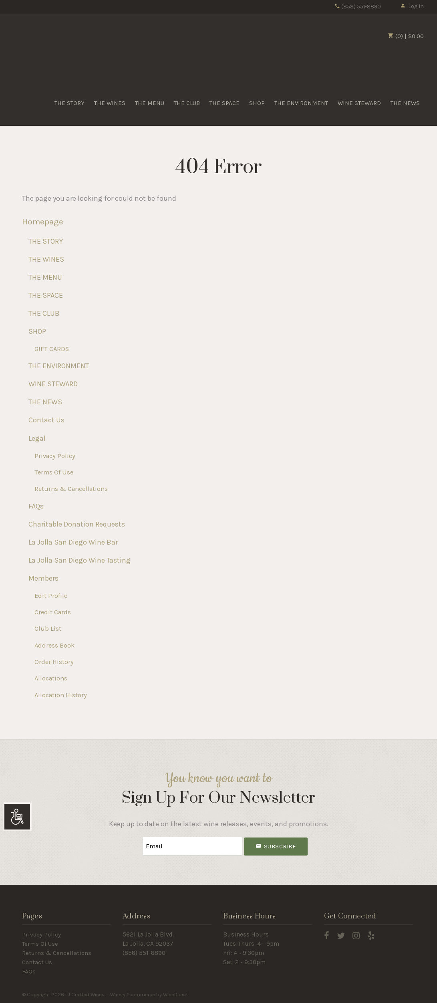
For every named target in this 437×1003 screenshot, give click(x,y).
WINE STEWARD (359, 103)
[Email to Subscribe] (192, 846)
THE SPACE (224, 103)
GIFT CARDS (51, 349)
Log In (412, 6)
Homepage (42, 221)
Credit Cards (52, 612)
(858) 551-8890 (357, 6)
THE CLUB (187, 103)
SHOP (257, 103)
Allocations (50, 678)
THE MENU (149, 103)
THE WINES (109, 103)
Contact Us (46, 420)
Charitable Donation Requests (76, 524)
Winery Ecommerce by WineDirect (149, 994)
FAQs (36, 506)
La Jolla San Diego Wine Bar (73, 542)
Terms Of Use (53, 472)
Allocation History (60, 695)
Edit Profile (50, 595)
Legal (37, 438)
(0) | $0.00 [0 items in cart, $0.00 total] (406, 36)
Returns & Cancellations (71, 488)
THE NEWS (405, 103)
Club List (47, 628)
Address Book (54, 645)
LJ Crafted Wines (41, 48)
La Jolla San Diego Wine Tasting (79, 560)
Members (43, 578)
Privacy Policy (54, 456)
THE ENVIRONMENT (301, 103)
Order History (54, 662)
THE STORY (69, 103)
